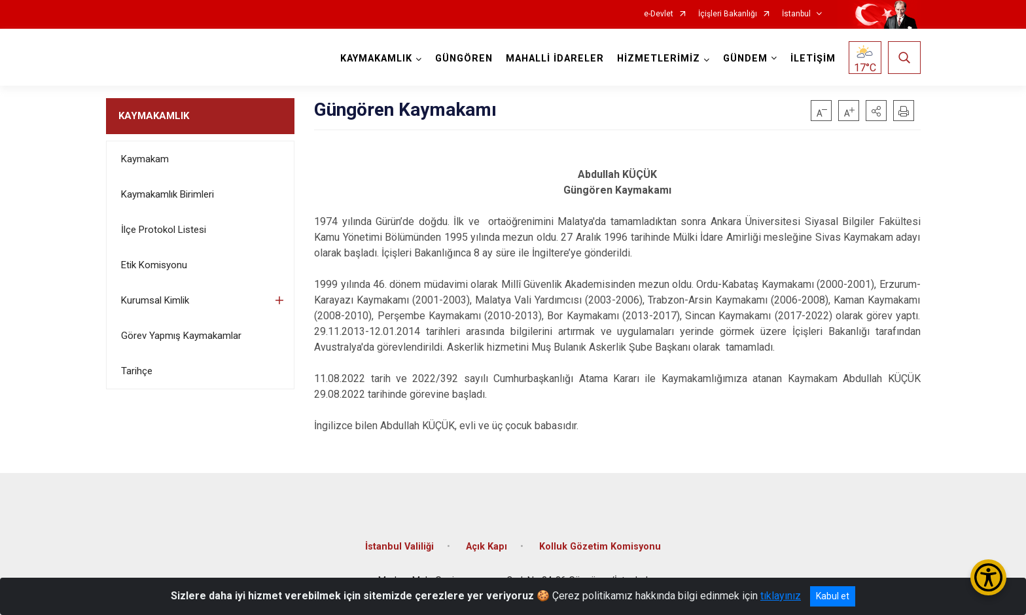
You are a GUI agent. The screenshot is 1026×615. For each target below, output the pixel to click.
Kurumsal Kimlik (155, 300)
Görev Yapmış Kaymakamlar (181, 336)
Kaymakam (145, 159)
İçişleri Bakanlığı (727, 14)
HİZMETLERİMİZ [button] (658, 58)
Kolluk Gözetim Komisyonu (600, 546)
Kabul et (832, 596)
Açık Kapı (486, 546)
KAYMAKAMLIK (153, 116)
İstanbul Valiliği (399, 546)
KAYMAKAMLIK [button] (376, 58)
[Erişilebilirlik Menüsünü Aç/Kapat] (988, 577)
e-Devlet (658, 14)
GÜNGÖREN (464, 58)
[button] (876, 110)
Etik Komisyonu (154, 265)
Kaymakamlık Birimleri (167, 194)
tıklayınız (780, 595)
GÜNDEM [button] (745, 58)
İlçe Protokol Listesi (163, 230)
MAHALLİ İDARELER (555, 58)
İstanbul (796, 14)
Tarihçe (136, 371)
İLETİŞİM (813, 58)
